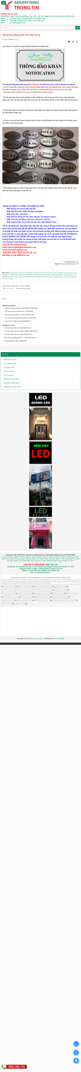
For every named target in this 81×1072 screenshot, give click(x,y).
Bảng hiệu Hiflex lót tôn (12, 810)
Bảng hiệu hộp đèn (10, 787)
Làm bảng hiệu (9, 795)
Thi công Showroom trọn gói (13, 762)
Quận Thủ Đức (49, 986)
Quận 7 (39, 984)
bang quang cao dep (11, 1024)
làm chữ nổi (20, 1031)
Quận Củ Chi (18, 988)
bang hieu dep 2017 (43, 1024)
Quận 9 (51, 984)
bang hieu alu (65, 1005)
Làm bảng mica (9, 798)
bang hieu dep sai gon (42, 1020)
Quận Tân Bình (15, 986)
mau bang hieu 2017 (43, 1027)
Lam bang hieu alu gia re (19, 1005)
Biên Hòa (50, 988)
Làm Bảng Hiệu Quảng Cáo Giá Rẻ (64, 1027)
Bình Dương (58, 988)
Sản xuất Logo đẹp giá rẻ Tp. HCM (16, 765)
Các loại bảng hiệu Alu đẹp (13, 755)
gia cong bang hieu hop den (51, 1005)
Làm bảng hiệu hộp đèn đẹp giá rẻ (16, 745)
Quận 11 (64, 984)
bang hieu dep (61, 1017)
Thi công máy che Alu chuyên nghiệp (16, 758)
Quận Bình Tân (28, 988)
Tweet (4, 726)
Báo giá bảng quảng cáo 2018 (15, 742)
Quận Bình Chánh (40, 988)
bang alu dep (27, 1024)
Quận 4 (22, 984)
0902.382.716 (16, 1066)
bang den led (59, 1020)
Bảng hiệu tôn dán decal (12, 814)
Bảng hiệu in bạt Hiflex (11, 806)
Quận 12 (71, 984)
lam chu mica (6, 1031)
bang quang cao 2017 (24, 1027)
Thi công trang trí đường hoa (14, 738)
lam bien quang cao (34, 1005)
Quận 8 (45, 984)
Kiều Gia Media (58, 1066)
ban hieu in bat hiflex (60, 1024)
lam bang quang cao (8, 1020)
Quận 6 (34, 984)
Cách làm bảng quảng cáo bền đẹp (16, 735)
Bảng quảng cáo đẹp (11, 768)
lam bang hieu (9, 1013)
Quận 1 (5, 984)
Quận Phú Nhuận (38, 986)
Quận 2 (10, 984)
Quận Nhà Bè (70, 986)
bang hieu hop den (25, 1013)
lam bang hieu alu (25, 1020)
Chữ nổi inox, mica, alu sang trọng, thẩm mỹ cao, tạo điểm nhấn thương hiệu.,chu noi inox (26, 1017)
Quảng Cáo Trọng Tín (36, 1066)
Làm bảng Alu (8, 802)
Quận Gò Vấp (60, 986)
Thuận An (66, 988)
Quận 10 (58, 984)
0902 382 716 (51, 992)
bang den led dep (7, 1027)
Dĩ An (72, 988)
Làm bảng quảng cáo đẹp (13, 748)
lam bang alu (60, 1013)
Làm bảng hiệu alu (10, 791)
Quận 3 (16, 984)
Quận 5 (28, 984)
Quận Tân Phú (26, 986)
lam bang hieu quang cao (43, 1013)
